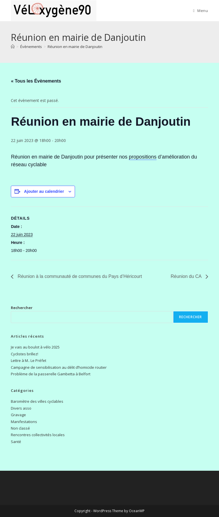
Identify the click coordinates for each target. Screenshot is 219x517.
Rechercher (22, 307)
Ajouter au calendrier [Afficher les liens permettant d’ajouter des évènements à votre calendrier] (44, 191)
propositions (143, 157)
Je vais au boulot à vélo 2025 (35, 347)
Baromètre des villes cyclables (37, 401)
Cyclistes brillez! (24, 353)
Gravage (18, 414)
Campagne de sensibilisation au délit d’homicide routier (59, 367)
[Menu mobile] (200, 10)
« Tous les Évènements (36, 81)
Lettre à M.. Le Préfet (28, 360)
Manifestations (24, 421)
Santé (16, 441)
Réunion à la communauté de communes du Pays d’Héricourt (79, 276)
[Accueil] (13, 46)
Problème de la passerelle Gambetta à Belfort (50, 373)
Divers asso (21, 408)
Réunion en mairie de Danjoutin (75, 46)
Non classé (20, 428)
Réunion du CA (187, 276)
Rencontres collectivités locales (38, 434)
